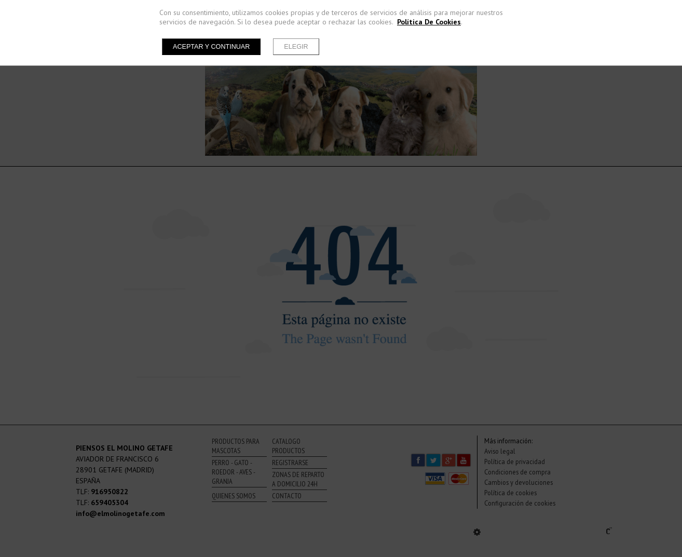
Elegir (296, 46)
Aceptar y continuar (211, 46)
